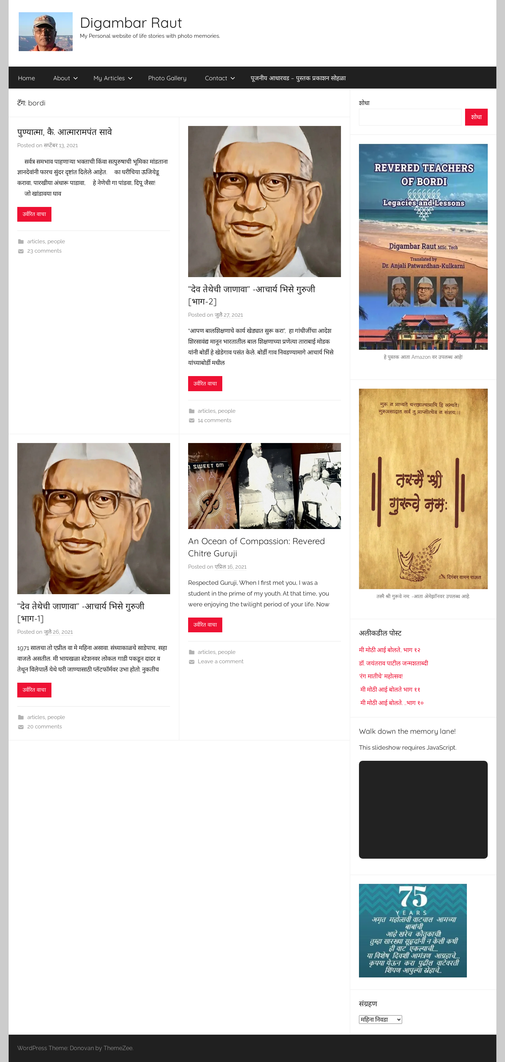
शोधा (364, 103)
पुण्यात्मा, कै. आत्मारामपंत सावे (64, 131)
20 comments (44, 726)
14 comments (214, 420)
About (65, 78)
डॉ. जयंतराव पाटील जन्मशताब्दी (393, 663)
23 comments (44, 251)
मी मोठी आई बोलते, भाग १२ (389, 650)
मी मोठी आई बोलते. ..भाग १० (391, 702)
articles (36, 241)
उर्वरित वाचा (34, 214)
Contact (220, 78)
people (56, 241)
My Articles (113, 78)
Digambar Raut (131, 22)
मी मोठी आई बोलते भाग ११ (389, 689)
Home (26, 78)
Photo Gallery (167, 78)
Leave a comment (221, 661)
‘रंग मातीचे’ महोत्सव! (381, 676)
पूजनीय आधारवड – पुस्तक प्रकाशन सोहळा (298, 78)
